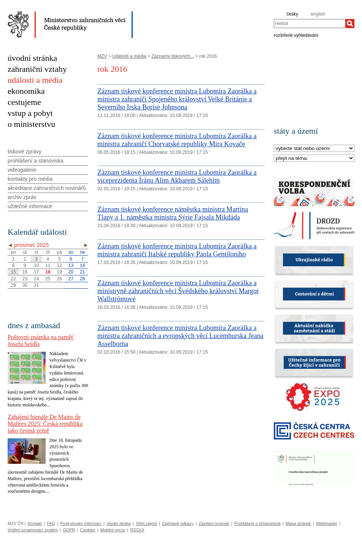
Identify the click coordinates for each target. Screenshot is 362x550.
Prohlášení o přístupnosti (257, 523)
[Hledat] (349, 23)
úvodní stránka (32, 58)
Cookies (87, 530)
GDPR (69, 530)
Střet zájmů (146, 523)
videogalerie (22, 170)
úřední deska (118, 523)
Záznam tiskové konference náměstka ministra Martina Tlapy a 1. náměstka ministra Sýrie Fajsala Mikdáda (172, 213)
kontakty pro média (30, 179)
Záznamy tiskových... (172, 56)
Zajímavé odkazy (178, 523)
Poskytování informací (81, 523)
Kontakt (34, 523)
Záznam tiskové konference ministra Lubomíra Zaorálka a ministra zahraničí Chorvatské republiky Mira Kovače (177, 140)
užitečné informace (30, 206)
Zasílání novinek (214, 523)
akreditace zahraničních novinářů (47, 188)
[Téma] (314, 158)
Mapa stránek (298, 523)
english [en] (318, 14)
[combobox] (309, 23)
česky (292, 14)
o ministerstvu (31, 124)
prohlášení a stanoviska (36, 161)
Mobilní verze (112, 530)
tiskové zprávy (24, 152)
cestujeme (24, 102)
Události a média (129, 56)
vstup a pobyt (30, 113)
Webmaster (326, 523)
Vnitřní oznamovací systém (33, 530)
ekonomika (26, 91)
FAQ (51, 523)
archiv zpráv (22, 197)
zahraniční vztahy (37, 69)
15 (13, 272)
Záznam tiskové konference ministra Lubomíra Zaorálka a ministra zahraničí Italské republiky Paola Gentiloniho (177, 250)
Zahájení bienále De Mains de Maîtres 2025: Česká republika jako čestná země (45, 424)
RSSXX (137, 530)
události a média (35, 80)
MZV (102, 56)
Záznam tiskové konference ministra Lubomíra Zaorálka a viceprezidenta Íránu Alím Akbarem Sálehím (177, 176)
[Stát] (314, 149)
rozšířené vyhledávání (296, 35)
